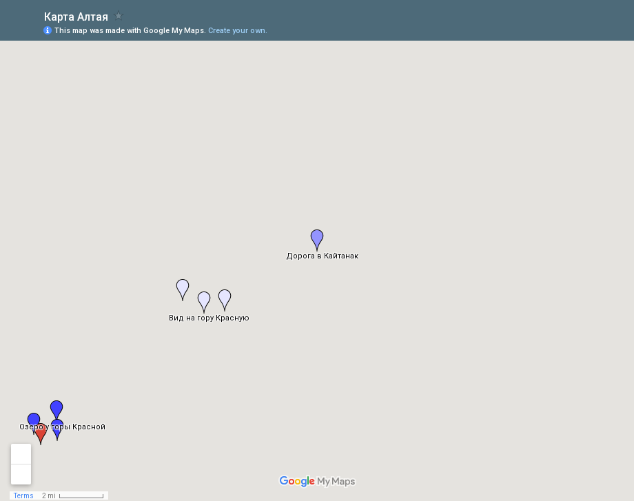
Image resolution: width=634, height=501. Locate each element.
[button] (56, 411)
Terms (24, 496)
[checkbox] (119, 15)
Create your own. (237, 30)
